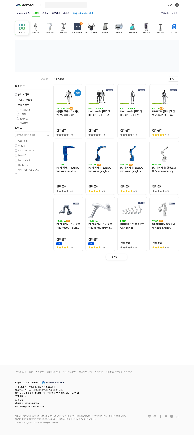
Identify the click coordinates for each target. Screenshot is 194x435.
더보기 (117, 257)
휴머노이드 (23, 94)
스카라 (23, 114)
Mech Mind (24, 160)
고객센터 (21, 396)
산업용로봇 (23, 104)
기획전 (175, 13)
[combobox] (173, 79)
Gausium (23, 140)
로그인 (170, 5)
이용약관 (127, 371)
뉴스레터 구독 (85, 371)
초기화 (45, 79)
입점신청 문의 (53, 371)
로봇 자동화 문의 (36, 371)
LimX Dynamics (26, 150)
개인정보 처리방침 (113, 371)
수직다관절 (25, 109)
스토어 (36, 13)
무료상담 (165, 13)
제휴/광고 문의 (69, 371)
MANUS (22, 155)
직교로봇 (24, 122)
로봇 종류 (32, 85)
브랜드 (32, 127)
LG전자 (21, 145)
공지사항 (99, 371)
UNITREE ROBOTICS (28, 169)
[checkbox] (16, 94)
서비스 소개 (20, 371)
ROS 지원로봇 (25, 99)
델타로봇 (24, 118)
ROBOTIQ (23, 164)
